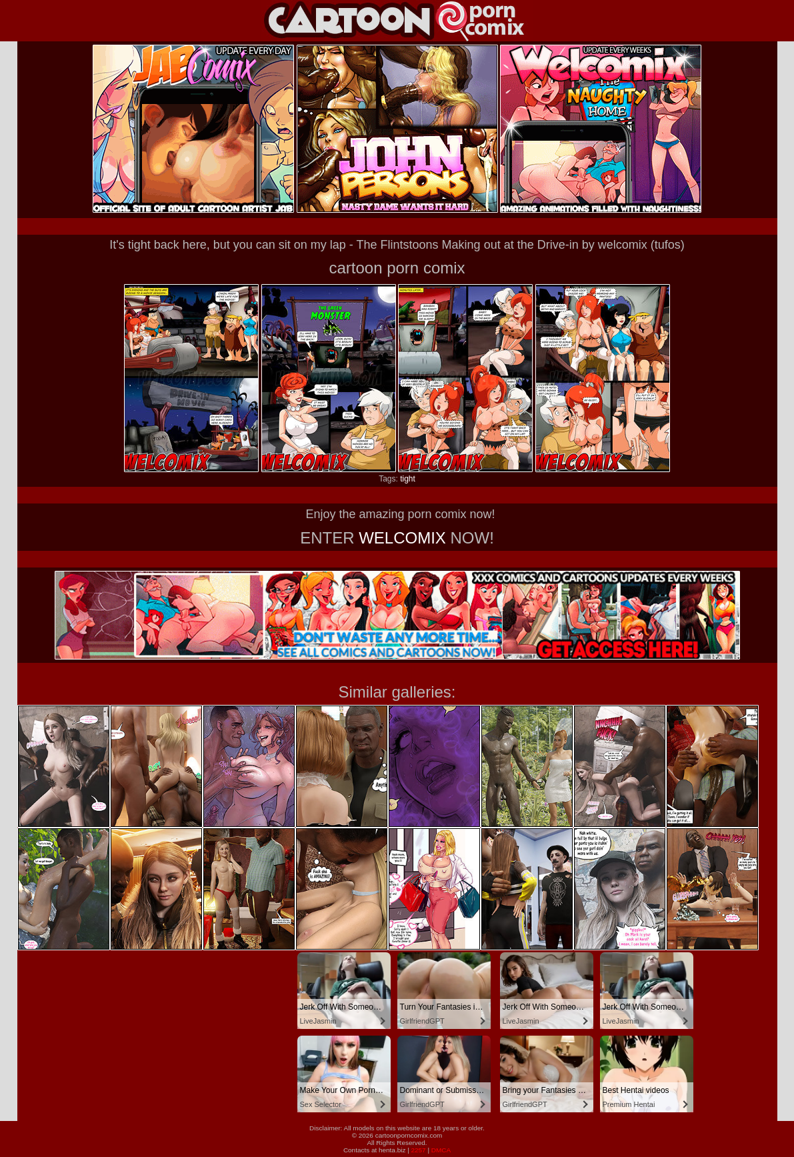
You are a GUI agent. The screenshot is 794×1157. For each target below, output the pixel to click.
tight (407, 478)
